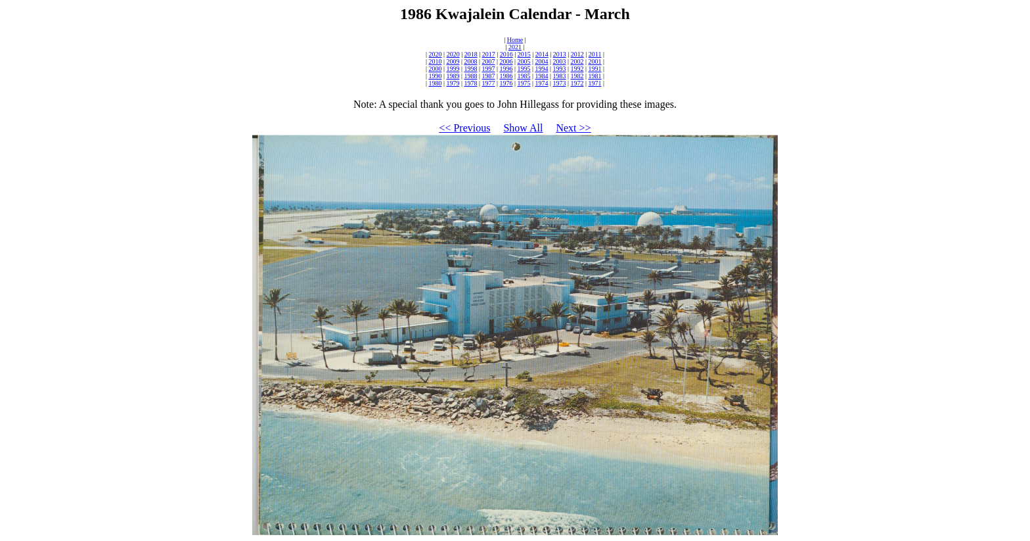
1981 (595, 76)
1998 (470, 68)
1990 (434, 76)
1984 (542, 76)
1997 (488, 68)
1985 (524, 76)
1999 (452, 68)
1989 (452, 76)
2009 (452, 61)
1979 (452, 83)
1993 (559, 68)
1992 (577, 68)
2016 (506, 54)
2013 (559, 54)
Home (515, 39)
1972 (577, 83)
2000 (434, 68)
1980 (434, 83)
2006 (505, 61)
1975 (524, 83)
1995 (524, 68)
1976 (505, 83)
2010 (434, 61)
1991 (595, 68)
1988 (470, 76)
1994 (542, 68)
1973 (559, 83)
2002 (577, 61)
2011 (595, 54)
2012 (577, 54)
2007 (488, 61)
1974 (542, 83)
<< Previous (464, 127)
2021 (515, 47)
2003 (559, 61)
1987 (488, 76)
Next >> (573, 127)
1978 (470, 83)
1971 (595, 83)
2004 (542, 61)
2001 (595, 61)
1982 (577, 76)
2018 (471, 54)
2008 (470, 61)
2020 (435, 54)
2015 (524, 54)
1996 (505, 68)
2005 (524, 61)
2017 (488, 54)
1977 (488, 83)
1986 (505, 76)
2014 (542, 54)
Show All (523, 127)
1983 (559, 76)
